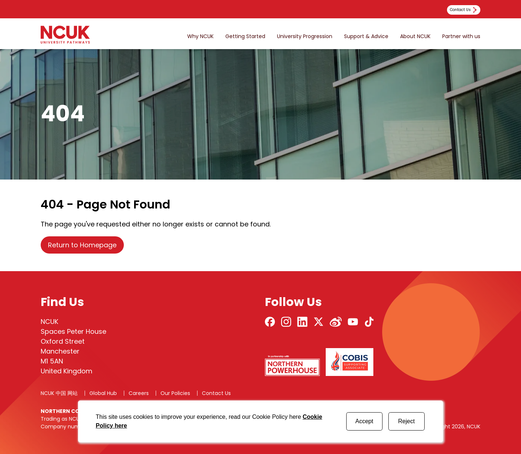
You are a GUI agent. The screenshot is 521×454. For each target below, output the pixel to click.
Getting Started (245, 36)
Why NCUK (200, 36)
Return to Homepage (82, 245)
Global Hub (103, 393)
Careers (139, 393)
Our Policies (175, 393)
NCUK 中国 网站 (59, 393)
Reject (406, 421)
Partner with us (461, 36)
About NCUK (415, 36)
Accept (364, 421)
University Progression (304, 36)
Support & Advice (366, 36)
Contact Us (216, 393)
